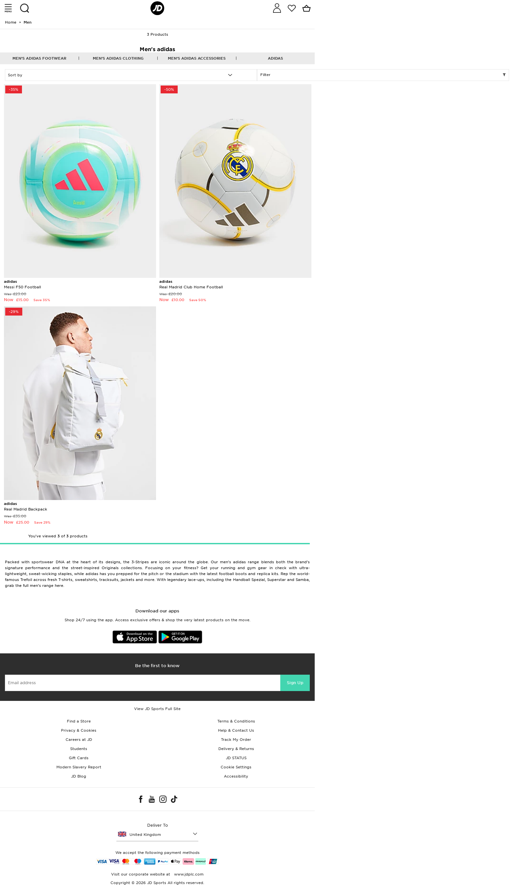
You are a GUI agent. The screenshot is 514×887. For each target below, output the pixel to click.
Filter (383, 75)
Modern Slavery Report (78, 767)
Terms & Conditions (236, 721)
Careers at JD (79, 739)
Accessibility (236, 776)
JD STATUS (236, 758)
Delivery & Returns (236, 748)
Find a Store (79, 721)
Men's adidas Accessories (197, 58)
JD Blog (78, 776)
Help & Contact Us (236, 730)
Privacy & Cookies (78, 730)
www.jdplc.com (188, 874)
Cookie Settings (236, 767)
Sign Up (295, 682)
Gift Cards (79, 758)
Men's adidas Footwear (39, 58)
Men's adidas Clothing (118, 58)
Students (78, 748)
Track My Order (236, 739)
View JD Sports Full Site (157, 708)
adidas (275, 58)
